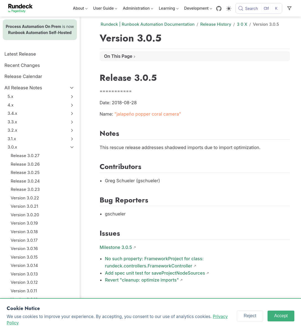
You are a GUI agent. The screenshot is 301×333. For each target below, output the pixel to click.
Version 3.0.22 (25, 198)
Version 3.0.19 (24, 223)
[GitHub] (218, 8)
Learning (169, 9)
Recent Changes (22, 65)
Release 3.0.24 (25, 181)
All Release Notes (23, 87)
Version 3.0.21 (24, 206)
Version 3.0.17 (24, 240)
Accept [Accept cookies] (281, 315)
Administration (138, 9)
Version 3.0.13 (24, 274)
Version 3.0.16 (24, 248)
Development (198, 9)
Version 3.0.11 (24, 290)
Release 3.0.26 (25, 164)
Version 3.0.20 (25, 214)
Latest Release (20, 54)
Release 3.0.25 (25, 172)
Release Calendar (23, 76)
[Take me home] (22, 8)
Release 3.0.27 (25, 155)
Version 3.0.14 (24, 265)
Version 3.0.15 (24, 257)
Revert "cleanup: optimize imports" (142, 280)
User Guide (105, 9)
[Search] (258, 8)
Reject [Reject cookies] (250, 315)
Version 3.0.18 (24, 231)
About (80, 9)
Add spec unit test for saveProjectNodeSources (155, 273)
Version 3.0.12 (24, 282)
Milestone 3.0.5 (116, 247)
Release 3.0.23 (25, 189)
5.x (10, 96)
